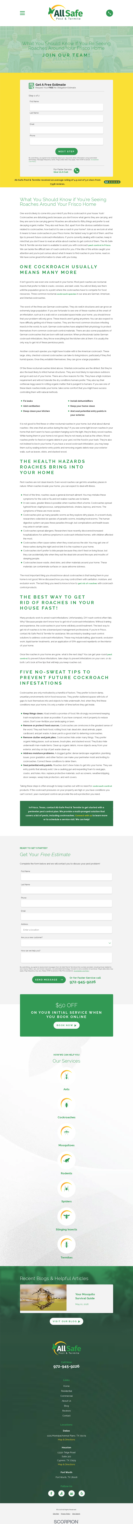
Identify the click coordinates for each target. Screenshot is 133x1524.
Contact (66, 1415)
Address (24, 924)
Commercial (66, 1396)
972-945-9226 (83, 982)
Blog (66, 1405)
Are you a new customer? (32, 937)
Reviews (66, 1410)
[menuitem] (56, 1513)
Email (32, 124)
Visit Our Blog (66, 1321)
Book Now (67, 1025)
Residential (66, 1391)
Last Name (34, 113)
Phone (32, 136)
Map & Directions (66, 1439)
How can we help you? (30, 951)
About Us (66, 1401)
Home (66, 1386)
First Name (34, 101)
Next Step (66, 151)
